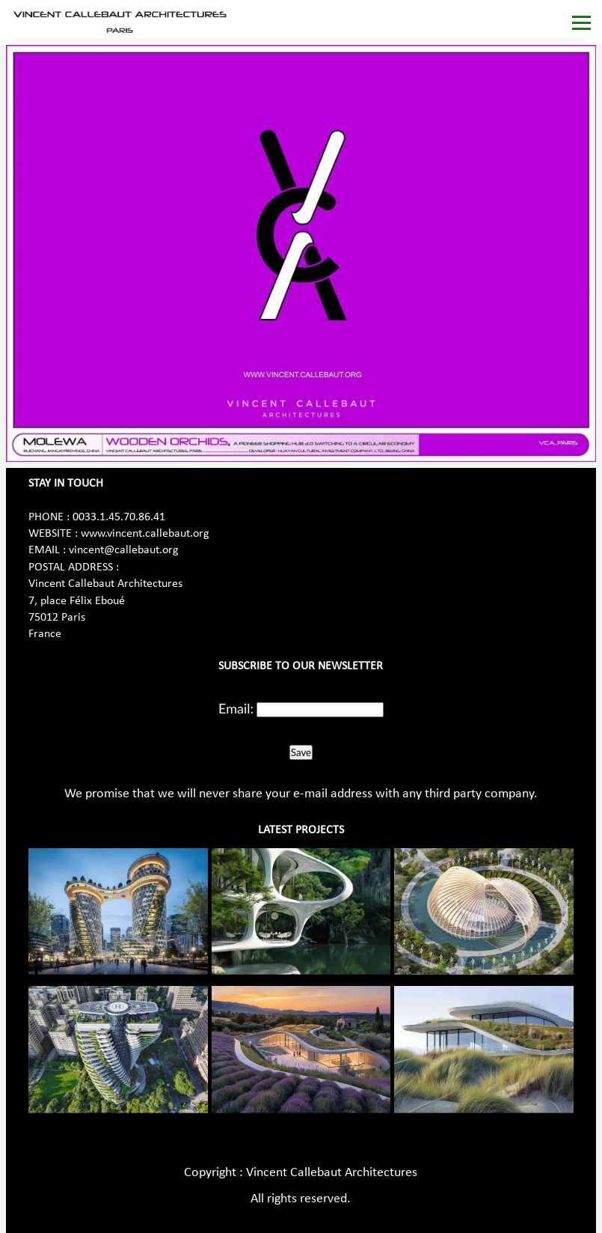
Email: (236, 708)
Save (301, 752)
